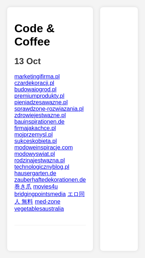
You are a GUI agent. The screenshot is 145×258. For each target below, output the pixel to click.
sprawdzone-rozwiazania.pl (49, 109)
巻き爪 (23, 186)
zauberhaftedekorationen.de (50, 180)
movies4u (45, 186)
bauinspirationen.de (39, 122)
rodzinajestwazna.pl (39, 160)
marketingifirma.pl (37, 76)
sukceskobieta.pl (35, 141)
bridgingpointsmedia (40, 194)
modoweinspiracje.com (43, 147)
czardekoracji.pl (34, 83)
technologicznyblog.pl (41, 167)
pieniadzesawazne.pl (41, 102)
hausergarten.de (35, 173)
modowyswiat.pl (34, 154)
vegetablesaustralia (39, 209)
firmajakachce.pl (35, 128)
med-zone (47, 202)
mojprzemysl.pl (33, 135)
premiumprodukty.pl (39, 96)
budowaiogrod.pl (35, 89)
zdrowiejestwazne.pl (40, 115)
